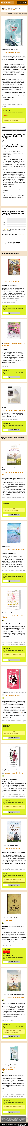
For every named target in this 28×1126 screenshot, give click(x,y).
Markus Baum (14, 845)
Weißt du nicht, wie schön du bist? (13, 473)
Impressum (16, 1124)
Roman (20, 69)
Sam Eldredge (14, 917)
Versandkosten (24, 14)
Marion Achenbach (16, 613)
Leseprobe (5, 141)
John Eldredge (14, 49)
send (7, 2)
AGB (6, 1124)
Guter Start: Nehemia (12, 281)
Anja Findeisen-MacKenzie (17, 994)
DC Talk (4, 407)
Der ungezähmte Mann (12, 848)
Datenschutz (10, 1124)
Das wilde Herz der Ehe (12, 695)
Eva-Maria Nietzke (15, 770)
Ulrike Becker (22, 692)
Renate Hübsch (14, 1065)
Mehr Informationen (12, 1120)
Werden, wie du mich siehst (14, 773)
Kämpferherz (9, 920)
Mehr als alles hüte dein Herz (14, 549)
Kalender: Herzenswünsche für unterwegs (13, 344)
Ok (20, 1120)
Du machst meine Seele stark (14, 997)
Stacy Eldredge (6, 49)
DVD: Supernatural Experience (15, 410)
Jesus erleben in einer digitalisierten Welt (10, 1069)
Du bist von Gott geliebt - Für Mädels (13, 616)
